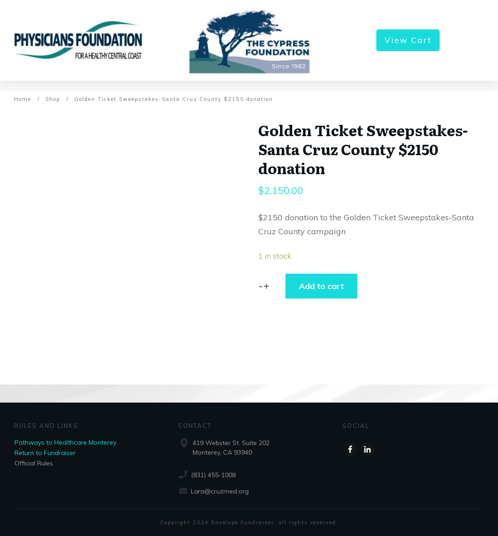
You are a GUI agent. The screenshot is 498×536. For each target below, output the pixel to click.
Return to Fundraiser (45, 453)
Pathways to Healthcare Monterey (65, 442)
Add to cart (321, 286)
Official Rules (33, 463)
